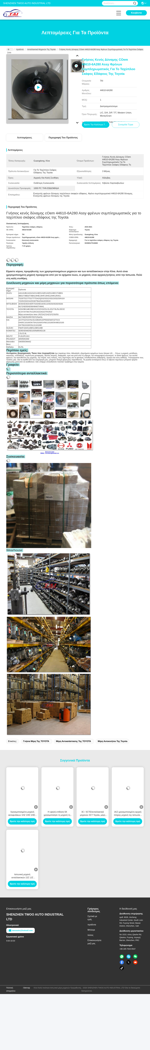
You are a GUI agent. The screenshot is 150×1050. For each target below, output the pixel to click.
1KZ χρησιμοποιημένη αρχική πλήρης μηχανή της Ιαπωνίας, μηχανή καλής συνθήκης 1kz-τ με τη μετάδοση (128, 814)
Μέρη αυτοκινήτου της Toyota (112, 741)
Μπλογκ (91, 930)
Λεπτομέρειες (24, 137)
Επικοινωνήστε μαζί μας (94, 942)
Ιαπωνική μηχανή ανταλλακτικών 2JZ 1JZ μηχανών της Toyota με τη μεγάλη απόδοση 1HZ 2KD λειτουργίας (22, 876)
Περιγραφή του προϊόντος (63, 137)
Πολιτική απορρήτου (10, 989)
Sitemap (26, 988)
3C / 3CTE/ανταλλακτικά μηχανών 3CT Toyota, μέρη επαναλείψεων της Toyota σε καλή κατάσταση (92, 814)
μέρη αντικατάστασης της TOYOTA (73, 741)
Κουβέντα (136, 13)
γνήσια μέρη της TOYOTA (36, 741)
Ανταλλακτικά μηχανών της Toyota (41, 49)
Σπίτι (9, 49)
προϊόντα (20, 49)
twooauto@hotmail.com (20, 930)
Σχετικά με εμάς (92, 918)
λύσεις (90, 935)
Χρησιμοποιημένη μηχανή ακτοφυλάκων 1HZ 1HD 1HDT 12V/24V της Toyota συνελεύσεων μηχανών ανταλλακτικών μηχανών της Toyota (22, 814)
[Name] (134, 3)
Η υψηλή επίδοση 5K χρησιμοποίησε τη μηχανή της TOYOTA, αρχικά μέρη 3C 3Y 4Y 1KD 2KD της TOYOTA (57, 814)
